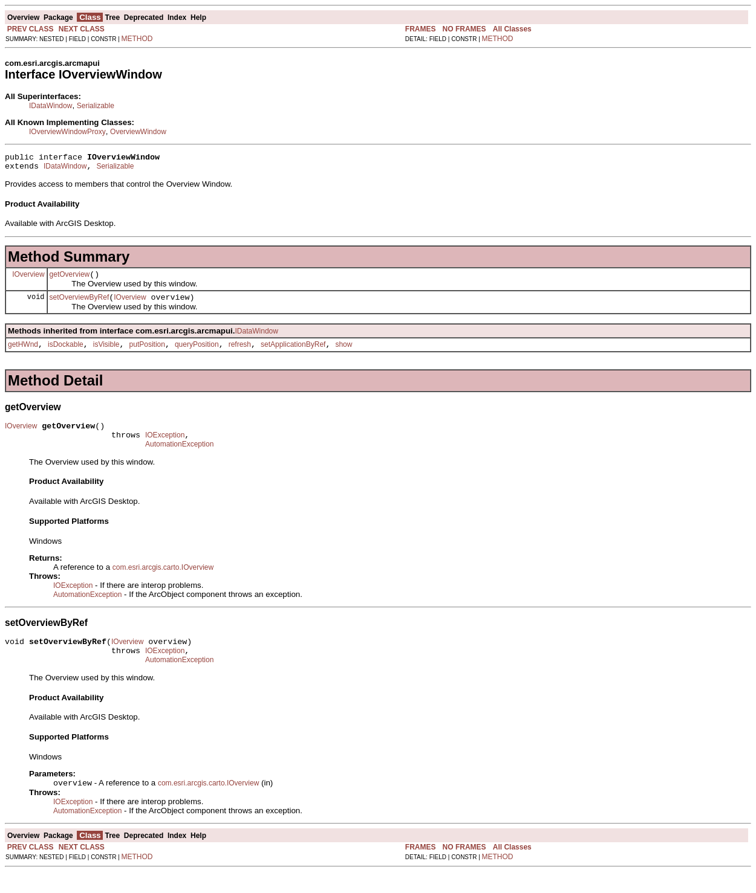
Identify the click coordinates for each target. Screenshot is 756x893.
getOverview (70, 280)
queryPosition (197, 353)
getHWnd (23, 353)
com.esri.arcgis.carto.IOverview (162, 582)
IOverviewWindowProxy (67, 131)
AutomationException (179, 458)
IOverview (28, 279)
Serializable (95, 106)
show (343, 353)
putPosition (147, 353)
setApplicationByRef (293, 353)
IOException (164, 447)
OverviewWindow (138, 131)
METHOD (137, 38)
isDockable (65, 353)
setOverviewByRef (79, 304)
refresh (240, 353)
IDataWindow (50, 106)
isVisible (106, 353)
